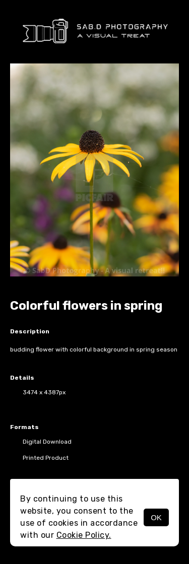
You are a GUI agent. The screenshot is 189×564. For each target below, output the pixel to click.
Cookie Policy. (83, 535)
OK (156, 517)
